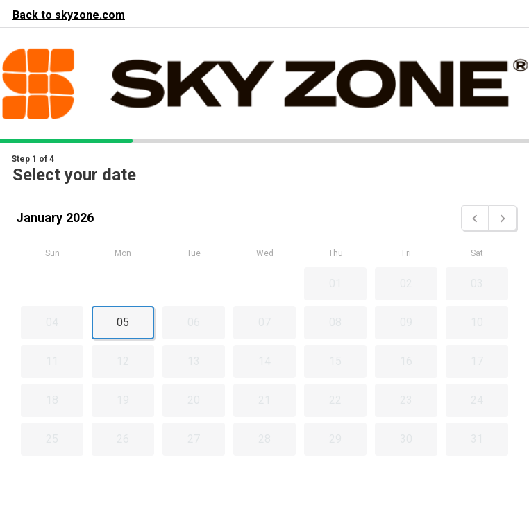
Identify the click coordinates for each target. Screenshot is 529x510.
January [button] (39, 217)
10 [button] (477, 322)
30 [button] (406, 438)
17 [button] (477, 361)
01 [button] (335, 283)
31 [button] (477, 438)
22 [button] (335, 400)
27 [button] (193, 438)
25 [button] (52, 438)
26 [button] (123, 438)
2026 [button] (80, 217)
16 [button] (406, 361)
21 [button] (264, 400)
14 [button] (264, 361)
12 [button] (123, 361)
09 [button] (406, 322)
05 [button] (123, 322)
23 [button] (406, 400)
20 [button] (193, 400)
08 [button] (335, 322)
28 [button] (264, 438)
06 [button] (193, 322)
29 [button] (335, 438)
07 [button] (264, 322)
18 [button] (52, 400)
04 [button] (52, 322)
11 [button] (52, 361)
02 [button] (406, 283)
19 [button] (123, 400)
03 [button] (477, 283)
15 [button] (335, 361)
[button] (475, 217)
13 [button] (193, 361)
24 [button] (477, 400)
